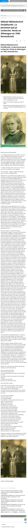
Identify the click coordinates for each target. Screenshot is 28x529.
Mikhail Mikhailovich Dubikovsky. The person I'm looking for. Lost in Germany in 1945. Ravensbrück (13, 509)
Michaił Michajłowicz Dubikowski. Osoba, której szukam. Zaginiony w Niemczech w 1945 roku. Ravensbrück (12, 501)
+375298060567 (7, 5)
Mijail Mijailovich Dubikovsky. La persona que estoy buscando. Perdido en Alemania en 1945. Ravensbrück (13, 497)
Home (2, 15)
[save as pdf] (24, 41)
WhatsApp (14, 5)
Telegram (21, 5)
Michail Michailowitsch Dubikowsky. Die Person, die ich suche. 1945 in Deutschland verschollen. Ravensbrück (13, 506)
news (5, 15)
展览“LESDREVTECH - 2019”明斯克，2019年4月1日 (13, 512)
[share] (17, 41)
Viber (17, 5)
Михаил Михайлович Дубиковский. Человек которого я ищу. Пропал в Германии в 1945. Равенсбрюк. (12, 492)
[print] (20, 41)
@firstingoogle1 (10, 481)
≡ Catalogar (4, 1)
